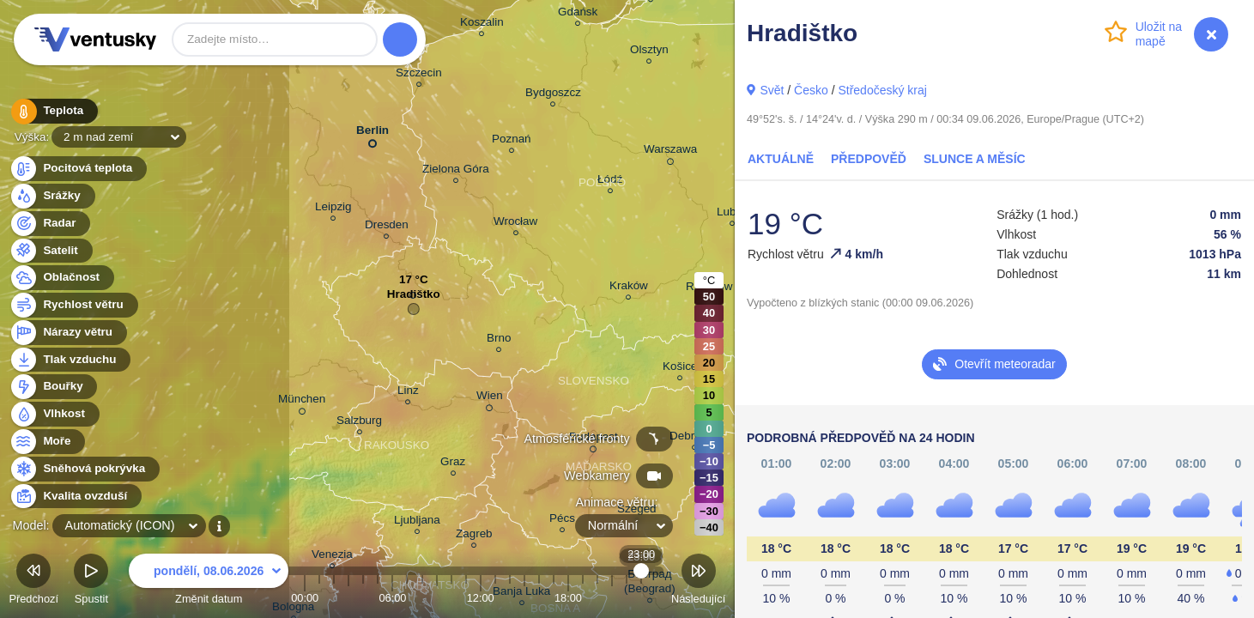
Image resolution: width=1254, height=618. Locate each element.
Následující (698, 581)
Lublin (732, 214)
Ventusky (92, 39)
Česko (811, 90)
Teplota (53, 111)
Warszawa (670, 151)
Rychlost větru (73, 305)
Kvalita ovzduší (75, 496)
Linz (408, 393)
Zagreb (474, 536)
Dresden (387, 227)
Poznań (511, 141)
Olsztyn (649, 52)
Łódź (609, 182)
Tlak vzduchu (70, 360)
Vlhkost (54, 414)
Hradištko (413, 298)
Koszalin (482, 24)
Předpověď (868, 159)
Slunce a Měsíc (975, 159)
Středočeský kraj (882, 90)
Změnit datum (208, 581)
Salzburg (359, 423)
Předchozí (33, 581)
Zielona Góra (455, 171)
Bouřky (53, 386)
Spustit (91, 581)
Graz (452, 464)
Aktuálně (781, 159)
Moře (47, 441)
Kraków (628, 288)
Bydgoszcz (553, 95)
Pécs (562, 521)
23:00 (641, 597)
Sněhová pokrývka (84, 469)
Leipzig (333, 209)
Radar (49, 223)
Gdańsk (577, 14)
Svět (772, 90)
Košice (680, 369)
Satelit (50, 251)
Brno (499, 340)
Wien (489, 398)
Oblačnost (61, 277)
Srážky (52, 196)
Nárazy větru (67, 332)
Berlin (372, 133)
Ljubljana (417, 522)
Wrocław (515, 224)
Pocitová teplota (77, 168)
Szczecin (419, 75)
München (301, 401)
